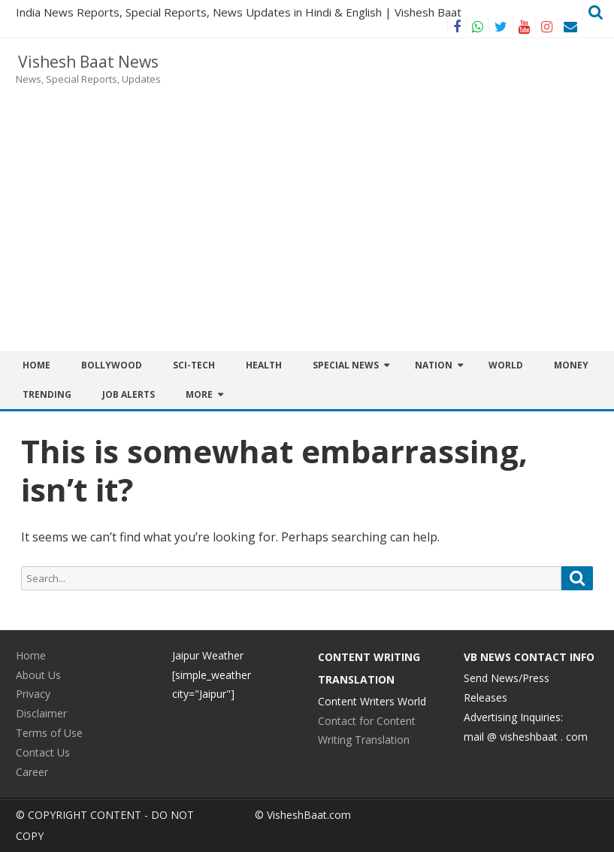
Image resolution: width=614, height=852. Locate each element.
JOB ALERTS (128, 394)
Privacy (33, 694)
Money (571, 365)
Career (32, 772)
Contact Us (43, 752)
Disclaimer (41, 713)
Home (36, 365)
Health (264, 365)
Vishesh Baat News (88, 62)
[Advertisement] (393, 159)
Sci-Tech (194, 365)
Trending (47, 394)
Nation (433, 365)
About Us (38, 675)
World (505, 365)
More (199, 394)
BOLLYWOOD (111, 365)
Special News (346, 365)
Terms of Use (49, 733)
